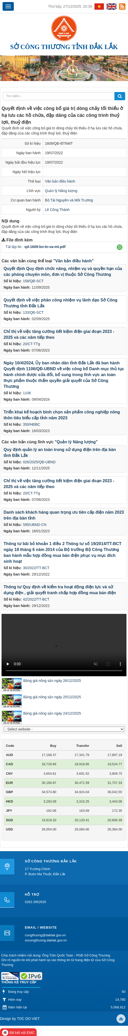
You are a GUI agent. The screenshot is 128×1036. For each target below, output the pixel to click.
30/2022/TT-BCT (36, 568)
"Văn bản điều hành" (73, 261)
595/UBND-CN (34, 525)
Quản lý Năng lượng (61, 191)
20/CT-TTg (31, 344)
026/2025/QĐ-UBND (39, 462)
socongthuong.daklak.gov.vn (46, 940)
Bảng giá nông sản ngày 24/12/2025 (52, 713)
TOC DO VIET (28, 1019)
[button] (119, 247)
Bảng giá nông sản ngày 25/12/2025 (52, 697)
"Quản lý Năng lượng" (76, 442)
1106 (27, 393)
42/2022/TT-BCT (36, 599)
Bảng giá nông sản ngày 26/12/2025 (52, 681)
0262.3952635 (35, 902)
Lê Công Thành (57, 210)
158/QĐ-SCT (33, 281)
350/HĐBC (31, 424)
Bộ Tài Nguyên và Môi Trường (69, 200)
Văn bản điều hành (60, 181)
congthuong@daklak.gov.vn (45, 935)
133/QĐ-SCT (33, 312)
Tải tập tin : (36, 247)
